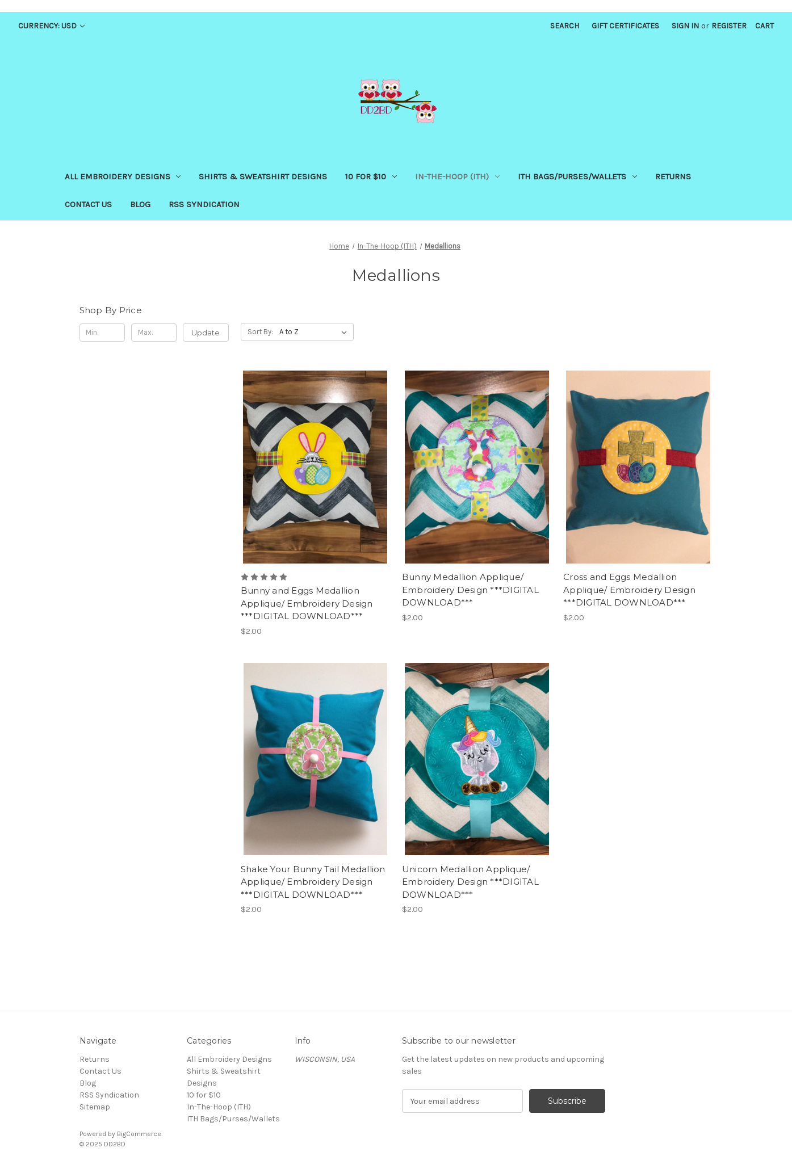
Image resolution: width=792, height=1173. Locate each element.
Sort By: (260, 331)
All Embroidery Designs (123, 176)
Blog (140, 204)
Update (205, 332)
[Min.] (102, 332)
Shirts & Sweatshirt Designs (263, 176)
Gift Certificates (625, 26)
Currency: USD (51, 26)
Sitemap (94, 1107)
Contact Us (88, 204)
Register (729, 26)
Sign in (685, 26)
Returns (673, 176)
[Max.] (154, 332)
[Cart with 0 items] (764, 26)
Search (564, 26)
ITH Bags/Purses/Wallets (577, 176)
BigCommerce (139, 1134)
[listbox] (315, 331)
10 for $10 (371, 176)
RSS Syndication (204, 204)
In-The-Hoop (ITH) (457, 176)
